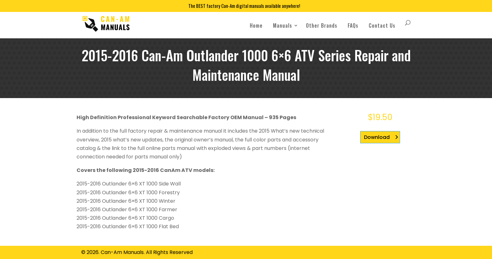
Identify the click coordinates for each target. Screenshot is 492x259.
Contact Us (382, 25)
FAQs (353, 25)
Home (256, 25)
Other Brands (321, 25)
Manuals (282, 25)
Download (377, 137)
